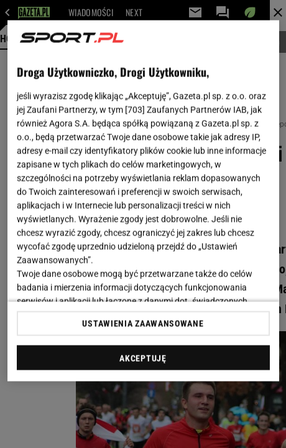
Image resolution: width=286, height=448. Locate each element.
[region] (143, 201)
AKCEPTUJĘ (142, 358)
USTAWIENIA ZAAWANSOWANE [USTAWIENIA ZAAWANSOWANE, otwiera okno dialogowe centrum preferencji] (142, 323)
